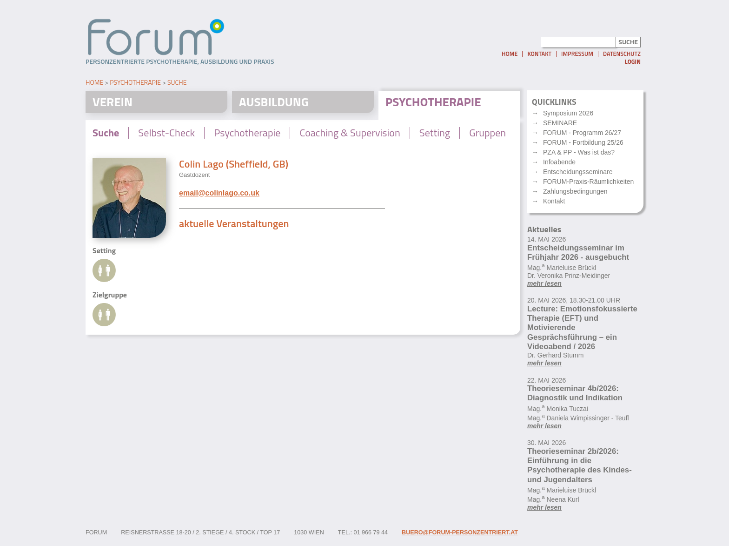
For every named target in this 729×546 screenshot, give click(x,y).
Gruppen (487, 132)
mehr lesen (544, 283)
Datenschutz (622, 54)
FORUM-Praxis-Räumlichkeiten (588, 181)
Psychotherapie (135, 82)
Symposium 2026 (568, 113)
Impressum (577, 54)
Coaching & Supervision (349, 132)
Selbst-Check (166, 132)
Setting (434, 132)
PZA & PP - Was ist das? (579, 152)
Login (633, 61)
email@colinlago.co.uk (219, 193)
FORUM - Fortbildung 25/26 (583, 142)
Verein (113, 102)
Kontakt (539, 54)
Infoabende (559, 162)
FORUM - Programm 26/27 (582, 132)
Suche (176, 82)
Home (509, 54)
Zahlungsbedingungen (575, 191)
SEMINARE (560, 123)
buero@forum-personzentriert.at (460, 532)
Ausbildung (274, 102)
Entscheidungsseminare (577, 171)
